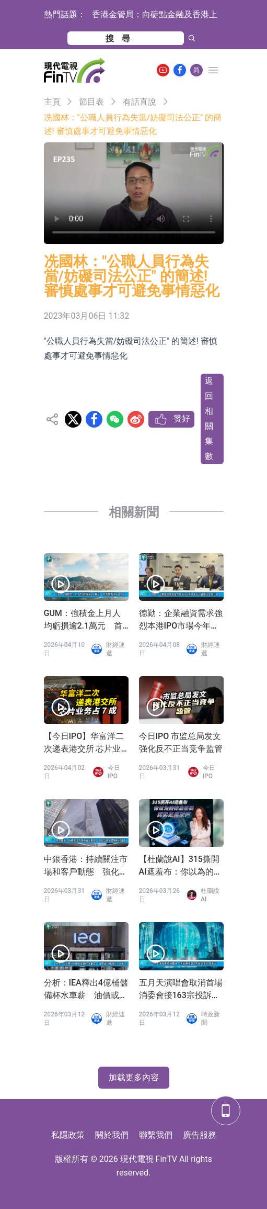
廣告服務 (199, 1135)
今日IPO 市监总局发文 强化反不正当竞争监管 (181, 742)
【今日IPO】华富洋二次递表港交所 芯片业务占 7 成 (84, 743)
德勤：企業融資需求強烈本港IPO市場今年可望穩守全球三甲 (181, 620)
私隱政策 (68, 1135)
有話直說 (139, 102)
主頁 (52, 102)
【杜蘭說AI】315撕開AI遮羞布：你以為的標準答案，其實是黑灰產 (181, 866)
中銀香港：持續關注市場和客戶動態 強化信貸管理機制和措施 (85, 866)
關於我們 (112, 1135)
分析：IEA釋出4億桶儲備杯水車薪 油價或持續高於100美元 (86, 990)
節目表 (91, 102)
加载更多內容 (134, 1077)
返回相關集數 (209, 418)
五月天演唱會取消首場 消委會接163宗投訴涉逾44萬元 (181, 990)
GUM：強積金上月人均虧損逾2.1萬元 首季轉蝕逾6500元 (83, 620)
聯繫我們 (155, 1135)
